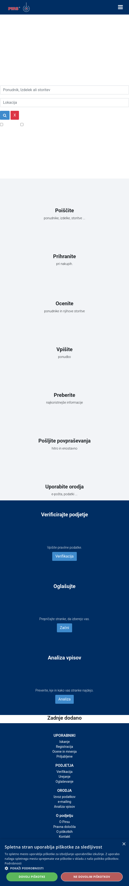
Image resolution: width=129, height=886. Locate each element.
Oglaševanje (65, 781)
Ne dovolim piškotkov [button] (92, 877)
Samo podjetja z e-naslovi (45, 124)
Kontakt (64, 836)
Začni (64, 627)
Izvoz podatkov (64, 797)
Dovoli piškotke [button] (32, 877)
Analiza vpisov (64, 806)
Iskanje (64, 742)
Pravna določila (64, 827)
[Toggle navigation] (120, 7)
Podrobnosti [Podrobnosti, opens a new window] (13, 863)
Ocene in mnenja (64, 751)
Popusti (10, 124)
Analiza (64, 699)
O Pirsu (64, 822)
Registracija (64, 746)
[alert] (64, 862)
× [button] (123, 844)
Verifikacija (64, 556)
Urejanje (64, 776)
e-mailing (64, 802)
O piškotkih (64, 832)
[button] (64, 868)
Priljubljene (64, 756)
